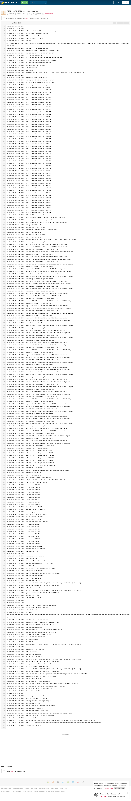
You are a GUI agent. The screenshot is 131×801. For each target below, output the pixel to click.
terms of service (27, 791)
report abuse (55, 791)
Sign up (125, 2)
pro (66, 788)
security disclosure (39, 791)
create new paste (6, 788)
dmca (48, 791)
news (61, 788)
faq (32, 788)
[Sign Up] (96, 795)
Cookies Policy (109, 788)
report (126, 23)
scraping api (54, 788)
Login (117, 2)
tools (35, 788)
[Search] (45, 2)
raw (115, 23)
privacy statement (6, 791)
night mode (42, 788)
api (48, 788)
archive (27, 788)
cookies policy (17, 791)
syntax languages (18, 788)
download (120, 23)
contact (63, 791)
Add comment (49, 14)
